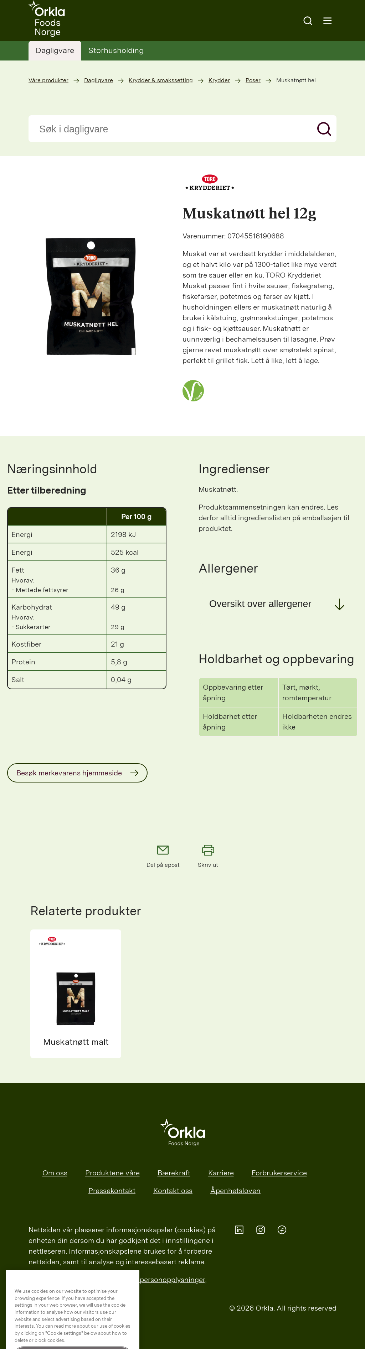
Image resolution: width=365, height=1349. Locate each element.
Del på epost (163, 855)
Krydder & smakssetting (161, 80)
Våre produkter (48, 80)
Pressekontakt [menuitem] (111, 1190)
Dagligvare (55, 50)
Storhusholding (116, 50)
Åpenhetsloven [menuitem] (235, 1190)
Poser (253, 80)
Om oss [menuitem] (54, 1173)
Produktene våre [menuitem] (112, 1173)
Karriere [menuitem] (221, 1173)
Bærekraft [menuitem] (174, 1173)
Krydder (219, 80)
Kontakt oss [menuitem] (172, 1190)
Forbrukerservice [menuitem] (279, 1173)
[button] (278, 604)
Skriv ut (208, 855)
